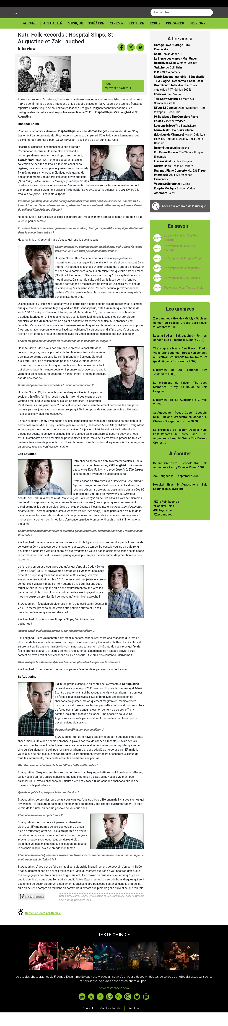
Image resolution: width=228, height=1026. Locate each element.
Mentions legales (111, 1022)
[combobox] (181, 26)
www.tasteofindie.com (114, 1001)
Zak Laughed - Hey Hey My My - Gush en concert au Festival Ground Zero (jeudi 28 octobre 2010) (180, 336)
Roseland (171, 161)
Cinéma (115, 37)
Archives (133, 1022)
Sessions (195, 37)
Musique (75, 37)
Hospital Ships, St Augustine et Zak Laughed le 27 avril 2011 (180, 500)
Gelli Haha (168, 81)
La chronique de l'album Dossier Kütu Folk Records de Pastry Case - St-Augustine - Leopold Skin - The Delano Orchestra (180, 450)
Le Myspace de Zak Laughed (182, 291)
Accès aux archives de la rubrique (184, 219)
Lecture (134, 37)
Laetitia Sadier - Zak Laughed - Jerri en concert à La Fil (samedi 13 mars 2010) (180, 351)
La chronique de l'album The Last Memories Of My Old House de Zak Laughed (180, 401)
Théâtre (95, 37)
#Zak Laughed (162, 528)
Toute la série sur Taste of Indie (183, 301)
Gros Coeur (172, 197)
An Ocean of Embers (173, 179)
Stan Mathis (167, 108)
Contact (87, 1022)
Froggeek (173, 37)
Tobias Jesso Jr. (168, 67)
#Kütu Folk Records (166, 515)
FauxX (164, 206)
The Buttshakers (175, 139)
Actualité (53, 37)
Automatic (167, 85)
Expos (153, 37)
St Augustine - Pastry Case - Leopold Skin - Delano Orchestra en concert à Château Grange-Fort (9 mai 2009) (180, 430)
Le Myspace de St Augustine (182, 281)
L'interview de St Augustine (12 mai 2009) (180, 415)
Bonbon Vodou (174, 202)
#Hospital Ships (163, 519)
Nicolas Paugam (173, 175)
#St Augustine (162, 523)
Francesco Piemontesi (179, 188)
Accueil (33, 36)
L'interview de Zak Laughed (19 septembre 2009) (180, 385)
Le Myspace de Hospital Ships (183, 271)
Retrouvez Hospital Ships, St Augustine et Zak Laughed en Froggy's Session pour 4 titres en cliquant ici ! (101, 911)
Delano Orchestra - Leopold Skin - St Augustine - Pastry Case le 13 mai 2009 (180, 479)
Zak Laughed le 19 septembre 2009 (176, 489)
